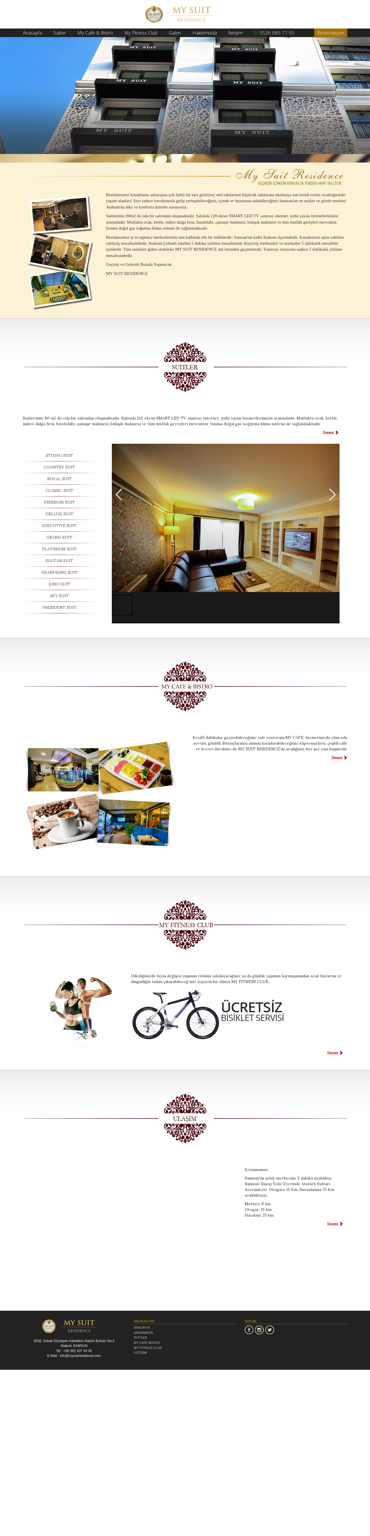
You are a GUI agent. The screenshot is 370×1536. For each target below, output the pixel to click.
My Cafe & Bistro (95, 32)
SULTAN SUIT (59, 560)
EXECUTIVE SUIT (59, 525)
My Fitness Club (140, 32)
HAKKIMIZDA (143, 1332)
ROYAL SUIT (59, 478)
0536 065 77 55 (274, 32)
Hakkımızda (204, 32)
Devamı (331, 432)
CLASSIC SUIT (59, 490)
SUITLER (140, 1337)
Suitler (59, 32)
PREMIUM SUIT (59, 502)
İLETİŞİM (140, 1352)
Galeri (175, 32)
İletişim (235, 32)
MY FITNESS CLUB (148, 1347)
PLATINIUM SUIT (59, 549)
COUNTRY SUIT (59, 467)
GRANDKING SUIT (59, 572)
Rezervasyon (330, 32)
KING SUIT (59, 584)
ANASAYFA (142, 1327)
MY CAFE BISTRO (147, 1342)
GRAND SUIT (59, 537)
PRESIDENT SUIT (59, 607)
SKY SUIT (59, 595)
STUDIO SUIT (59, 455)
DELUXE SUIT (59, 513)
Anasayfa (32, 32)
